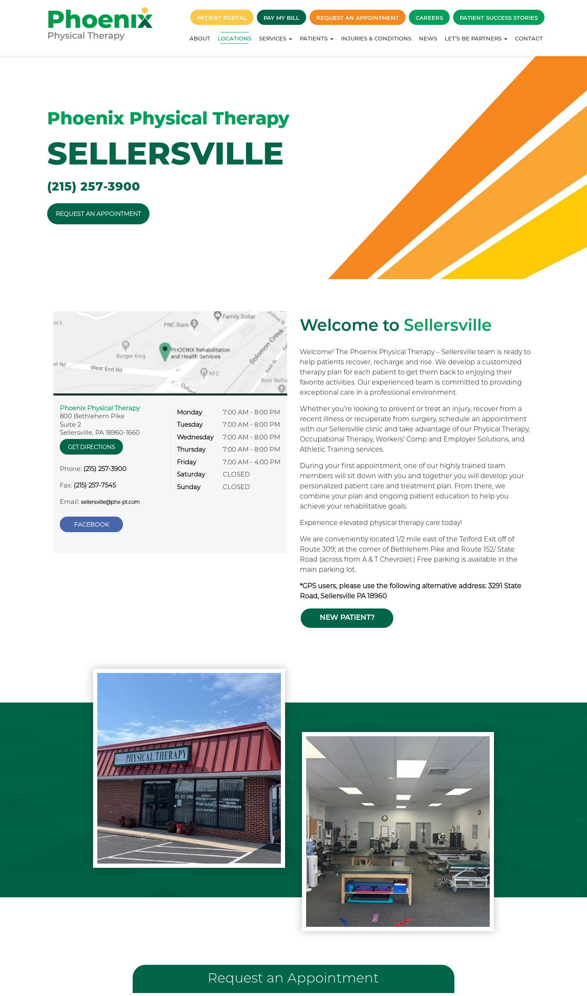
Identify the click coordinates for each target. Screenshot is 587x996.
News (428, 38)
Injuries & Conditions (376, 38)
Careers (429, 17)
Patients (317, 38)
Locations (234, 38)
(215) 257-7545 (95, 482)
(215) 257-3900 (93, 186)
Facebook (91, 518)
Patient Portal (222, 17)
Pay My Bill (281, 17)
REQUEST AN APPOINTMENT (98, 214)
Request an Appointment (357, 17)
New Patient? (346, 614)
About (199, 38)
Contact (529, 38)
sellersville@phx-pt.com (110, 498)
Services (275, 38)
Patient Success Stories (499, 17)
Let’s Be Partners (476, 38)
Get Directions (92, 443)
